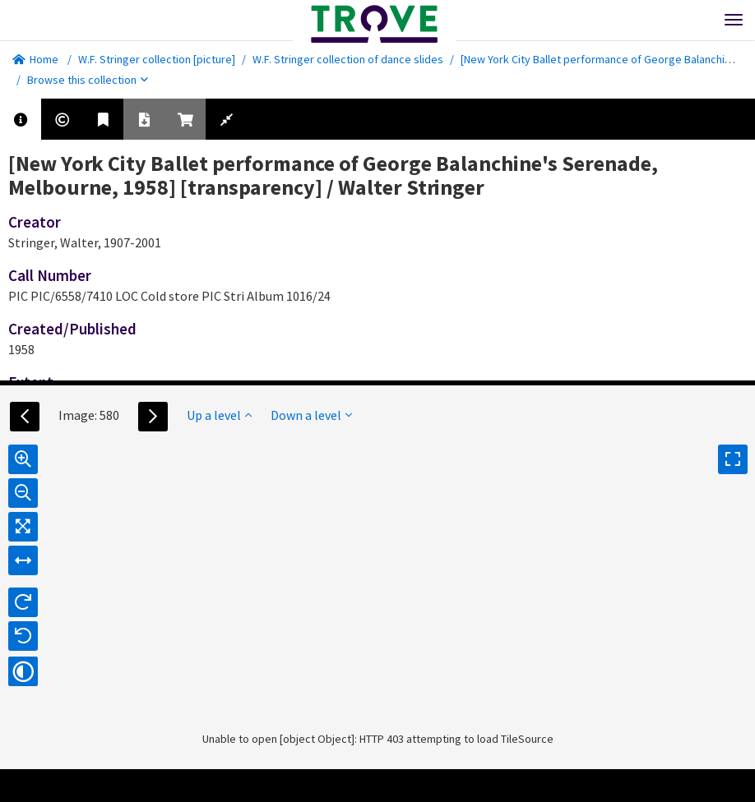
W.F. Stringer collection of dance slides (347, 59)
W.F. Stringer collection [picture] (156, 59)
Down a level (311, 415)
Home (35, 59)
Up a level (219, 415)
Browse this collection (87, 79)
